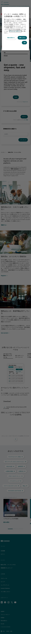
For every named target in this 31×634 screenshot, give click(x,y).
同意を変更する (11, 37)
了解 (24, 42)
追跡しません (22, 37)
